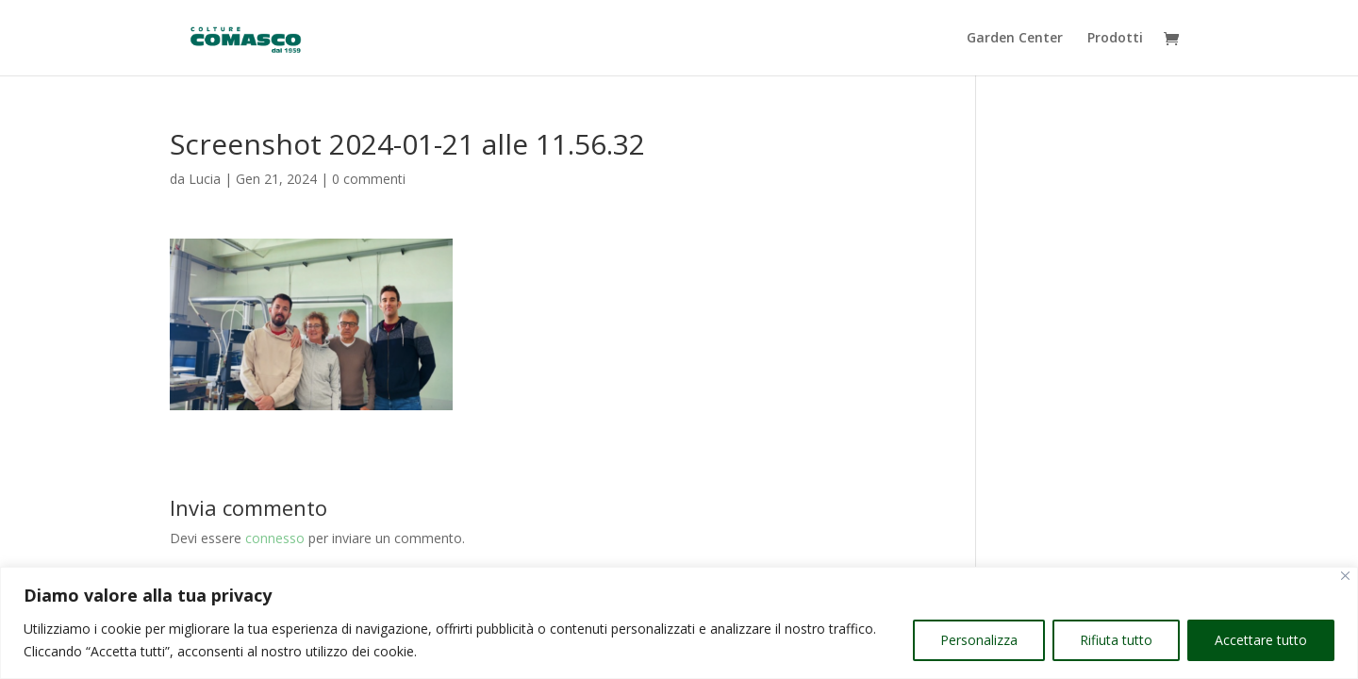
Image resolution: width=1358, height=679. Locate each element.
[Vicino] (1345, 575)
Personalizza (979, 640)
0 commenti (369, 179)
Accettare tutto (1261, 640)
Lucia (205, 179)
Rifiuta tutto (1116, 640)
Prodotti (1115, 38)
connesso (275, 538)
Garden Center (1015, 38)
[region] (679, 623)
